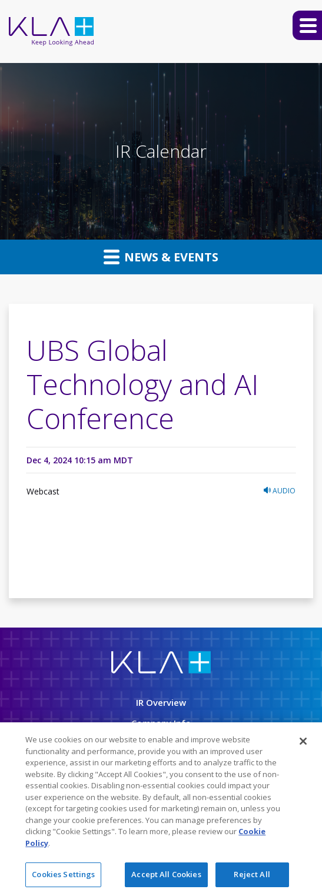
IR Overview (161, 702)
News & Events (161, 256)
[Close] (303, 742)
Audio (280, 491)
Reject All (252, 875)
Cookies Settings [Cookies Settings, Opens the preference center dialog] (63, 875)
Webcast (42, 491)
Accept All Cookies (166, 875)
